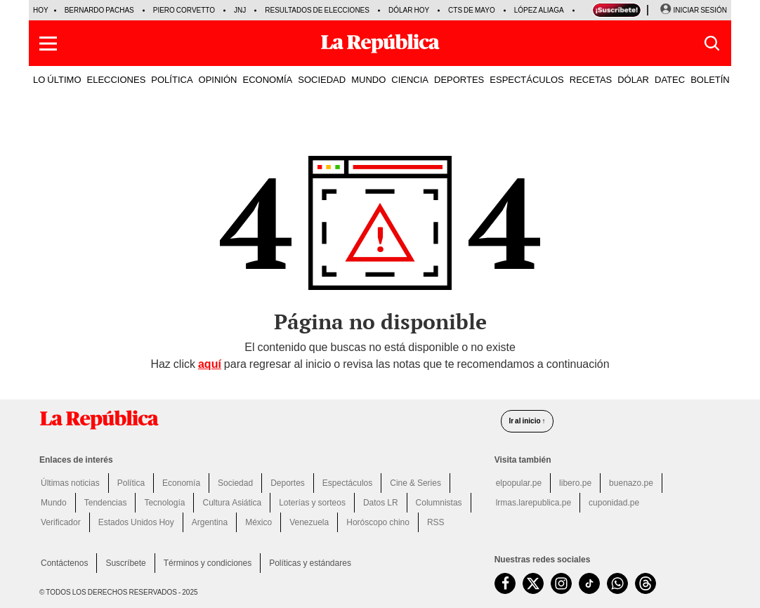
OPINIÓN (218, 79)
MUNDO (368, 79)
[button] (48, 44)
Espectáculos (347, 483)
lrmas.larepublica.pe (533, 503)
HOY (40, 10)
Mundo (54, 503)
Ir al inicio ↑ (527, 421)
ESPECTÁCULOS (526, 79)
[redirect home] (261, 420)
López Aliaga (539, 10)
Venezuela (309, 522)
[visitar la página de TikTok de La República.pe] (589, 583)
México (258, 522)
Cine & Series (415, 483)
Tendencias (105, 503)
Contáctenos (64, 563)
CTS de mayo (471, 10)
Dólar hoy (408, 10)
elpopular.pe (519, 483)
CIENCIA (409, 79)
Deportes (287, 483)
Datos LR (380, 503)
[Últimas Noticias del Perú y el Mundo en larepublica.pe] (380, 43)
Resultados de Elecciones (317, 10)
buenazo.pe (631, 483)
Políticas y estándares (310, 563)
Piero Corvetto (184, 10)
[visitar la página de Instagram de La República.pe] (561, 583)
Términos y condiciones (207, 563)
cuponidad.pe (614, 503)
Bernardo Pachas (99, 10)
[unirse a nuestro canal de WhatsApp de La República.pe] (617, 583)
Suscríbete (125, 563)
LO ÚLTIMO (57, 79)
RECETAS (591, 79)
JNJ (240, 10)
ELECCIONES (116, 79)
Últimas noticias (70, 483)
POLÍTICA (171, 79)
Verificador (61, 522)
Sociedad (235, 483)
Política (131, 483)
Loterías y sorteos (312, 503)
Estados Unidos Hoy (136, 522)
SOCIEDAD (322, 79)
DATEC (670, 79)
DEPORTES (459, 79)
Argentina (210, 522)
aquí (209, 364)
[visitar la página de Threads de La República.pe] (645, 583)
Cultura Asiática (231, 503)
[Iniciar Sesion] (693, 10)
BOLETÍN (710, 79)
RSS (436, 522)
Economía (181, 483)
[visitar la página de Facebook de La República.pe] (505, 583)
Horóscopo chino (378, 522)
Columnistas (439, 503)
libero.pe (575, 483)
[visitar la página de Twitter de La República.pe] (533, 583)
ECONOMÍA (267, 79)
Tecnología (164, 503)
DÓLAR (633, 79)
